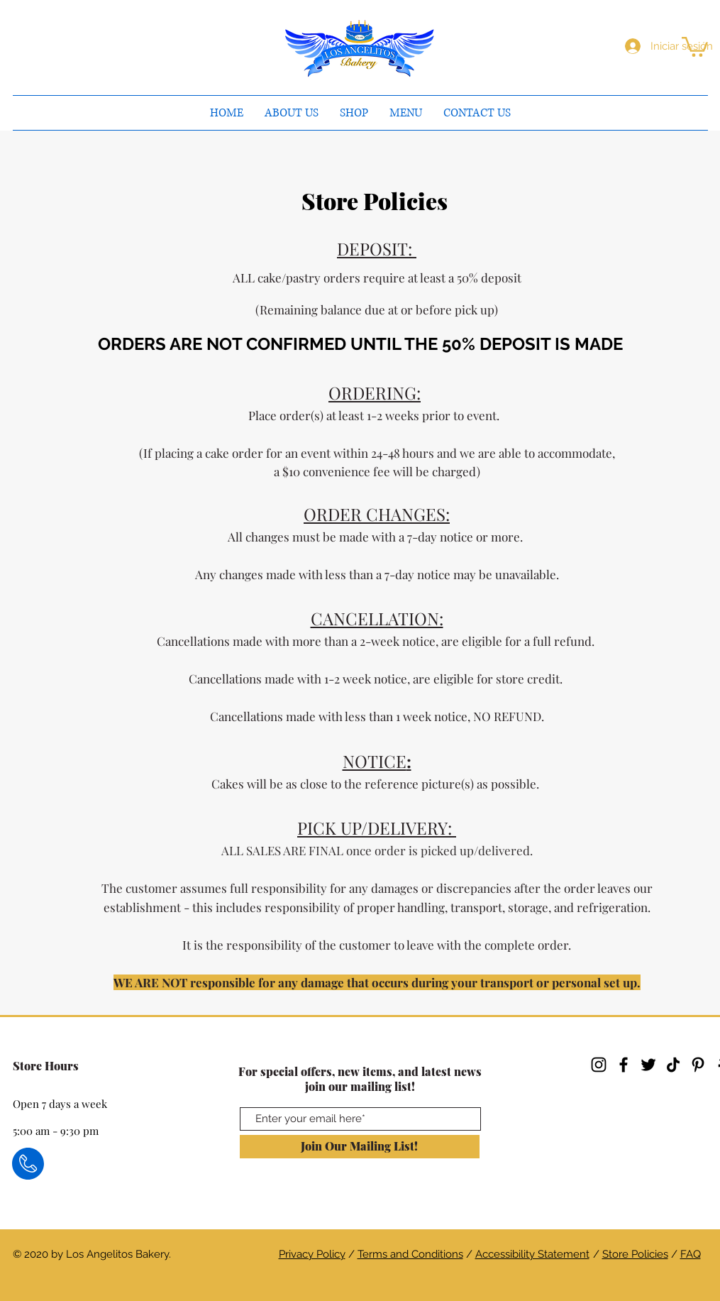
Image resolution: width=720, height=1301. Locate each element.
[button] (695, 46)
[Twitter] (648, 1065)
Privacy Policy (312, 1254)
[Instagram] (599, 1065)
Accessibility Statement (532, 1254)
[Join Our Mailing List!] (360, 1146)
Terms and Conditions (410, 1254)
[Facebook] (623, 1065)
